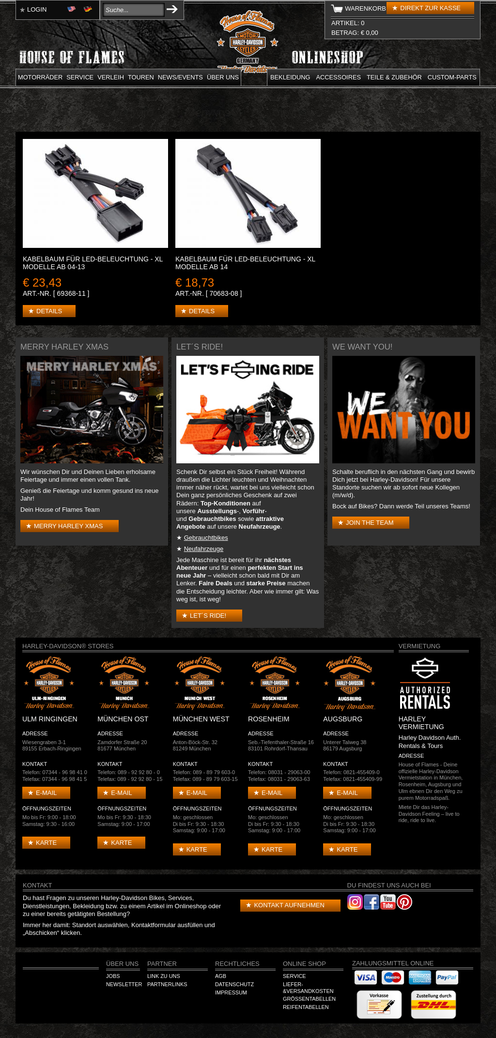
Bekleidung (290, 77)
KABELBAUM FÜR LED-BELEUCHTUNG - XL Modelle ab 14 (245, 263)
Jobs (113, 976)
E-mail (46, 792)
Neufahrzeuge (204, 548)
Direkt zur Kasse (430, 8)
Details (49, 311)
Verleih (110, 77)
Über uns (223, 77)
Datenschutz (234, 984)
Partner (162, 963)
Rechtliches (237, 963)
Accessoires (338, 77)
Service (79, 77)
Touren (141, 77)
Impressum (231, 992)
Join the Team (369, 522)
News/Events (180, 77)
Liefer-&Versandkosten (308, 987)
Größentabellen (309, 999)
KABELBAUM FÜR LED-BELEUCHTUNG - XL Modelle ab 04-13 (93, 263)
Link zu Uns (163, 976)
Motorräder (40, 77)
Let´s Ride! (208, 615)
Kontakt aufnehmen (289, 905)
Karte (46, 842)
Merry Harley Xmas (68, 526)
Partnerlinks (167, 984)
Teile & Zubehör (394, 77)
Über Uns (122, 963)
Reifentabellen (306, 1007)
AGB (220, 976)
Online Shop (304, 963)
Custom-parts (452, 77)
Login (36, 9)
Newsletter (124, 984)
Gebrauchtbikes (206, 537)
